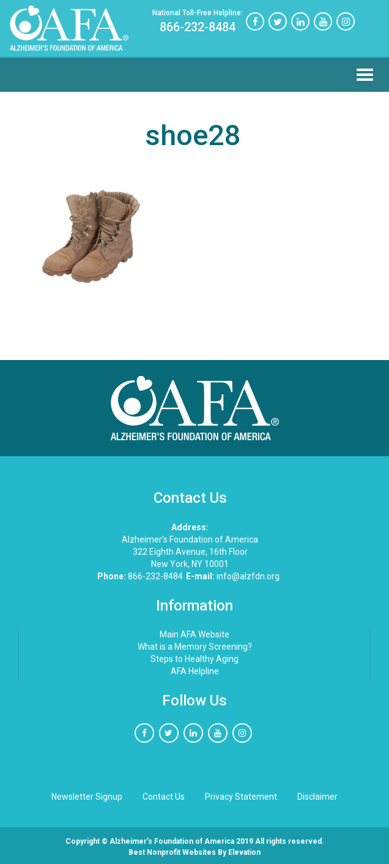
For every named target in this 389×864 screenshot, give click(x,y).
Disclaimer (317, 797)
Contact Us (164, 797)
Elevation (244, 852)
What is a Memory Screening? (195, 647)
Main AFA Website (194, 634)
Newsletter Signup (86, 797)
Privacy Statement (241, 797)
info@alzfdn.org (233, 576)
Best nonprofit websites (172, 852)
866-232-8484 (197, 21)
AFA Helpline (195, 671)
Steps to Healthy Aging (194, 659)
